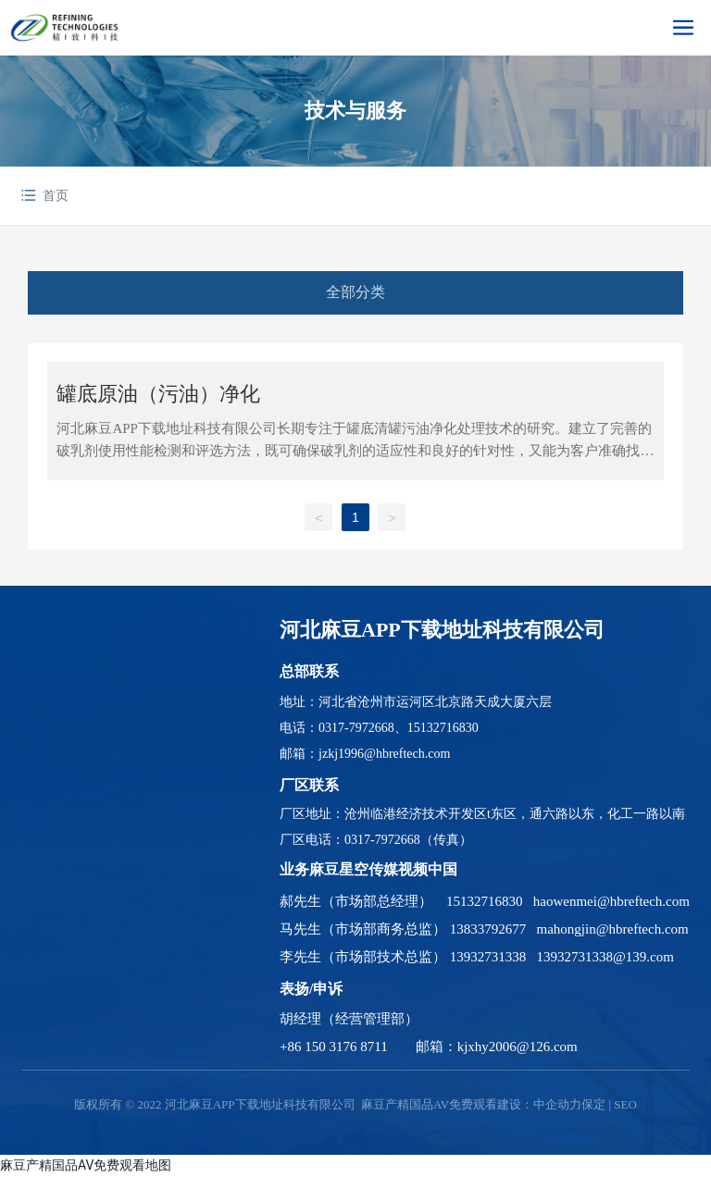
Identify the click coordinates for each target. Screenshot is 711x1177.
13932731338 (488, 956)
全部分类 (355, 292)
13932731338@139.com (605, 956)
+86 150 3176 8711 (334, 1046)
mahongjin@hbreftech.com (613, 929)
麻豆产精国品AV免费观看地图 (85, 1165)
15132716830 (443, 728)
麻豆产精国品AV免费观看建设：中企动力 (471, 1104)
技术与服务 (355, 110)
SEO (625, 1104)
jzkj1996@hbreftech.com (384, 754)
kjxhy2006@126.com (517, 1046)
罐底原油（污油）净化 (158, 393)
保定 (593, 1104)
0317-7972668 (356, 728)
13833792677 (488, 929)
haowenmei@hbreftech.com (611, 901)
